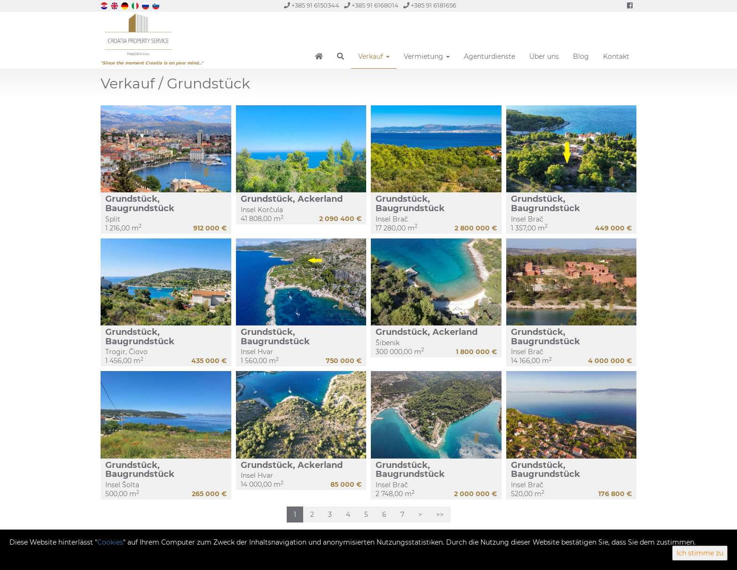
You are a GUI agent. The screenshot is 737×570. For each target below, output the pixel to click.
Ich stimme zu (699, 553)
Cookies (110, 542)
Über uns (544, 56)
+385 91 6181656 (429, 5)
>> (440, 514)
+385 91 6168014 (371, 5)
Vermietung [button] (427, 56)
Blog (581, 56)
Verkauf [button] (374, 56)
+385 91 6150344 (311, 5)
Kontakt (616, 56)
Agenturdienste (489, 56)
